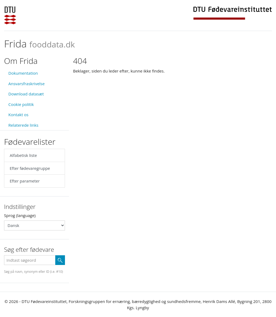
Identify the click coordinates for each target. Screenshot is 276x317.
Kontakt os (18, 114)
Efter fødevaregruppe (30, 168)
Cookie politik (21, 104)
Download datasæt (26, 94)
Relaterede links (23, 125)
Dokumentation (23, 73)
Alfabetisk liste (23, 155)
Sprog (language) (20, 215)
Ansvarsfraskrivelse (26, 83)
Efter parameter (25, 181)
